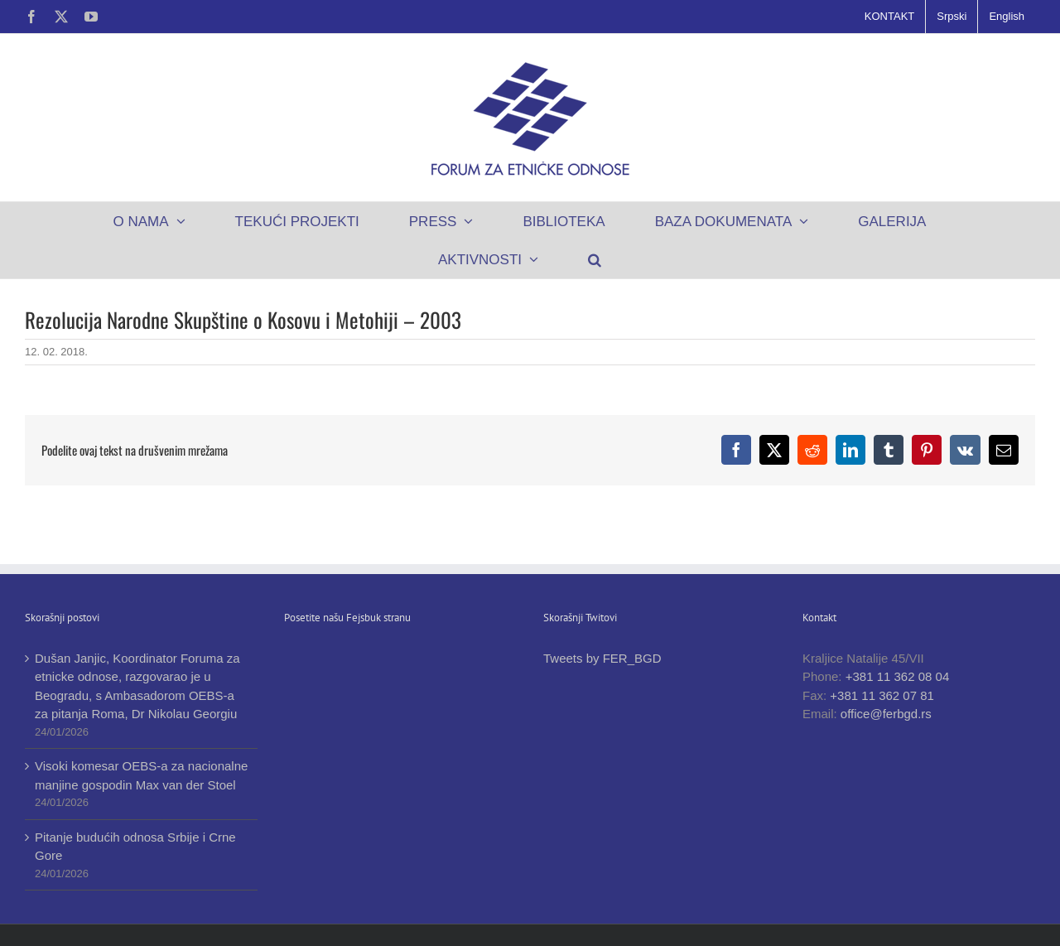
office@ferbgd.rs (886, 714)
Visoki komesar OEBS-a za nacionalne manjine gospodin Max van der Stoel (141, 775)
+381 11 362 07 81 (882, 695)
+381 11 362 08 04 (898, 676)
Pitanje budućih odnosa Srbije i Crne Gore (135, 846)
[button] (595, 259)
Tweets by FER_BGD (602, 658)
